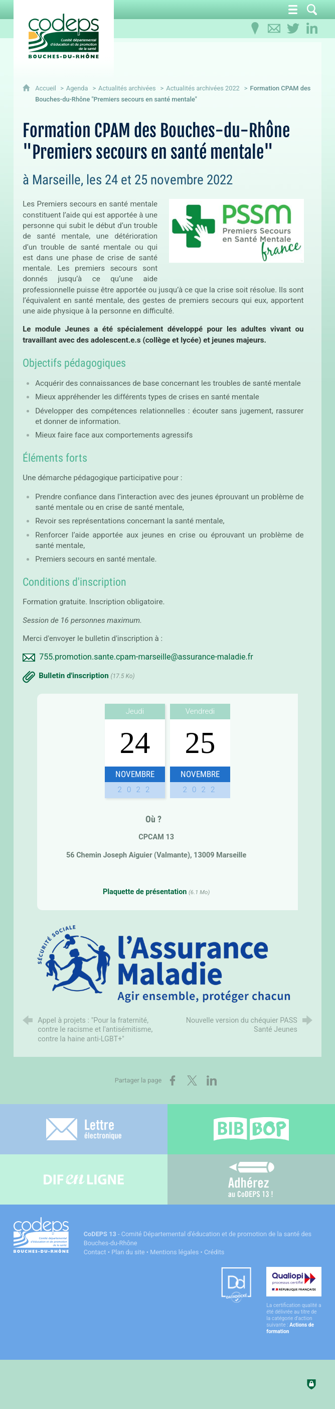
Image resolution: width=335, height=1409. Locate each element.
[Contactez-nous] (273, 28)
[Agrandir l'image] (167, 963)
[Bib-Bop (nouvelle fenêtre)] (251, 1129)
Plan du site (128, 1252)
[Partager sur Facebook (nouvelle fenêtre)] (172, 1080)
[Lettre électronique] (84, 1129)
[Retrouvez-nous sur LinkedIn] (311, 28)
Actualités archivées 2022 (203, 88)
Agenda (77, 88)
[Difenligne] (84, 1179)
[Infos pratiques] (254, 28)
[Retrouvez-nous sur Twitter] (292, 28)
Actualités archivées (127, 88)
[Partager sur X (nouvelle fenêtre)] (192, 1080)
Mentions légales (174, 1252)
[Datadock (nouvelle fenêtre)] (236, 1286)
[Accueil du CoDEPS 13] (64, 36)
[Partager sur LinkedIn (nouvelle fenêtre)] (211, 1080)
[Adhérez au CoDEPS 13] (251, 1179)
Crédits (214, 1252)
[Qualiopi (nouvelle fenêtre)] (293, 1301)
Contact (95, 1252)
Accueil (46, 88)
